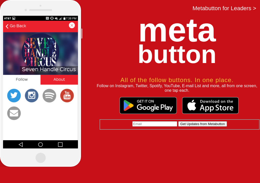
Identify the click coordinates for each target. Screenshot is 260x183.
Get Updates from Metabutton (202, 124)
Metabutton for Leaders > (224, 8)
